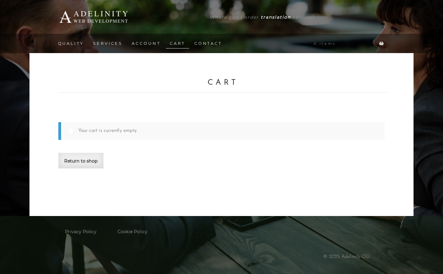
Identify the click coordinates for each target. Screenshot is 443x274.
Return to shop (80, 161)
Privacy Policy (80, 231)
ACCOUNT (146, 43)
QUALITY (71, 43)
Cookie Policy (133, 231)
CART (177, 43)
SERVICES (107, 43)
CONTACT (208, 43)
